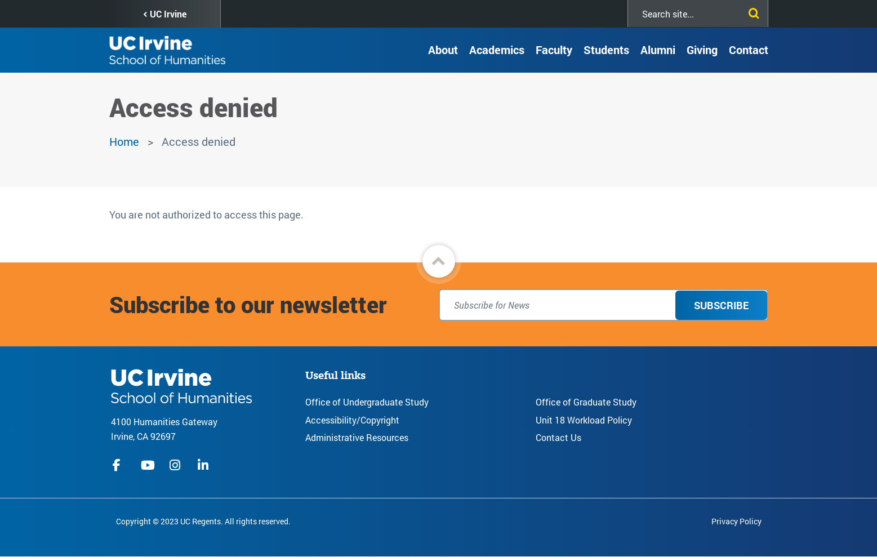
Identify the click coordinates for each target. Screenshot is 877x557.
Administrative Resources (356, 437)
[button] (438, 261)
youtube (148, 465)
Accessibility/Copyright (352, 420)
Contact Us (558, 437)
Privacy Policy (736, 521)
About (443, 49)
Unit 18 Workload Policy (584, 420)
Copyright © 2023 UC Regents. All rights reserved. (203, 521)
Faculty (554, 49)
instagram (176, 465)
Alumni (657, 49)
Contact (748, 49)
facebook (119, 465)
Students (606, 49)
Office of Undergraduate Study (367, 402)
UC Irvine (168, 14)
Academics (496, 49)
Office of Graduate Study (586, 402)
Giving (702, 49)
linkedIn (204, 465)
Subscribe (721, 305)
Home (124, 141)
